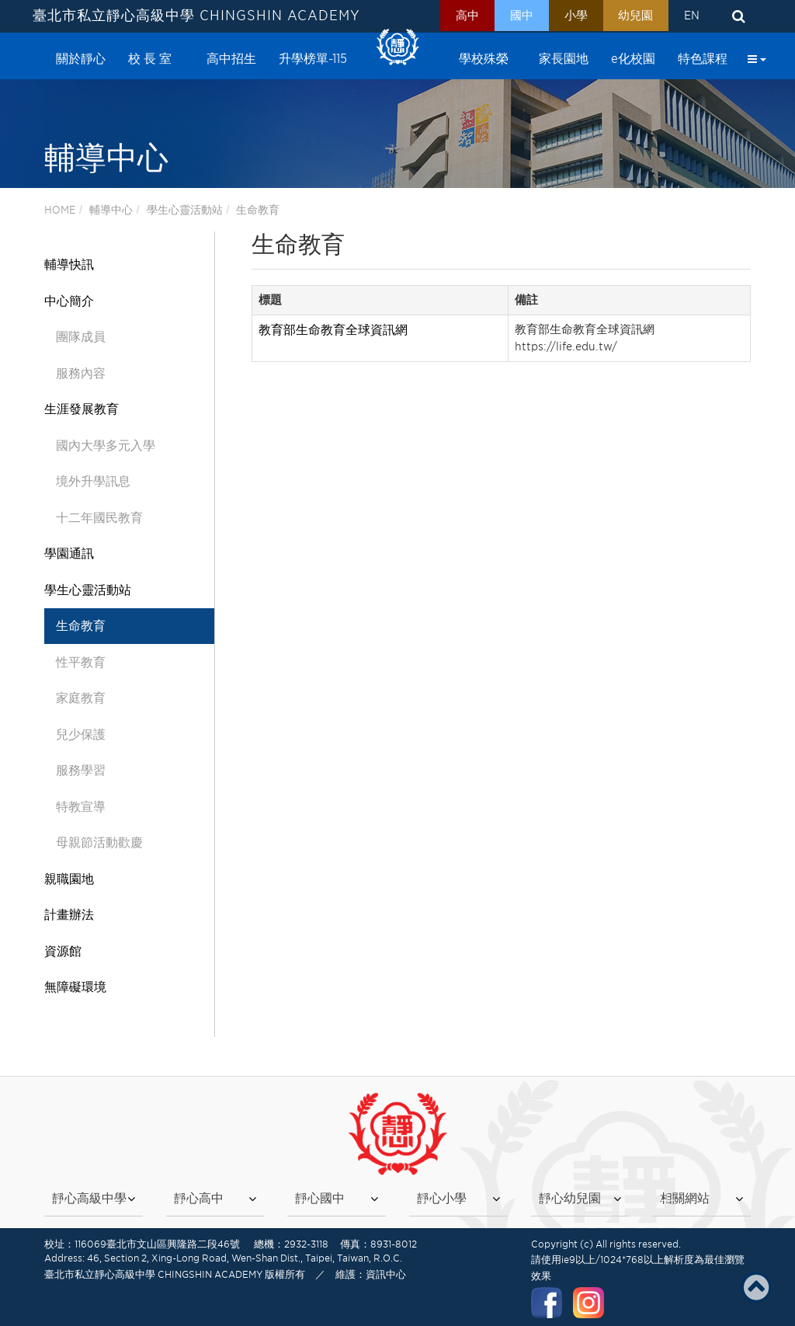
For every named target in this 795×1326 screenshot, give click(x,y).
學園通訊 (69, 553)
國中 (510, 16)
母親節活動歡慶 (99, 842)
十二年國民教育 (99, 517)
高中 (452, 16)
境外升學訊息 (93, 481)
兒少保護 (81, 734)
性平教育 (81, 662)
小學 (567, 16)
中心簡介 (69, 301)
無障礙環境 (75, 987)
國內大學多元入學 (105, 445)
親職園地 (69, 879)
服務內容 (81, 373)
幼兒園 (630, 16)
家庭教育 (81, 698)
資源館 (63, 951)
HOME (59, 210)
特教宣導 (81, 806)
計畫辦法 (69, 914)
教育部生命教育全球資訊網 (333, 329)
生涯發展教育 (81, 409)
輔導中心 (111, 210)
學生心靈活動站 (185, 210)
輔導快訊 (69, 264)
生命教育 (257, 210)
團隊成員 (81, 336)
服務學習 (81, 770)
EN (690, 16)
